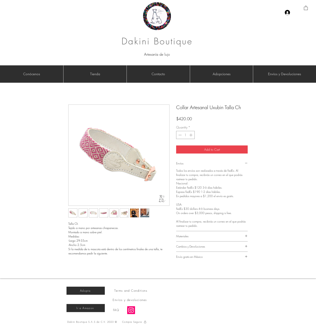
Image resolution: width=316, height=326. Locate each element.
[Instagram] (131, 310)
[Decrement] (179, 135)
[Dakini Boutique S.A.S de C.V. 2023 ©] (93, 322)
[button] (306, 7)
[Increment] (191, 135)
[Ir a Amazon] (86, 308)
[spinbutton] (185, 135)
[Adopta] (86, 291)
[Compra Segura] (134, 322)
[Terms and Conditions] (131, 291)
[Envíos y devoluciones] (130, 300)
